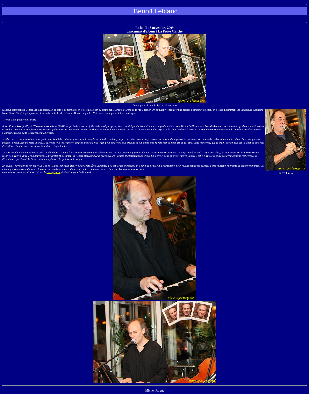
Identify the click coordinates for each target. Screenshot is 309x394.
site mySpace (53, 172)
